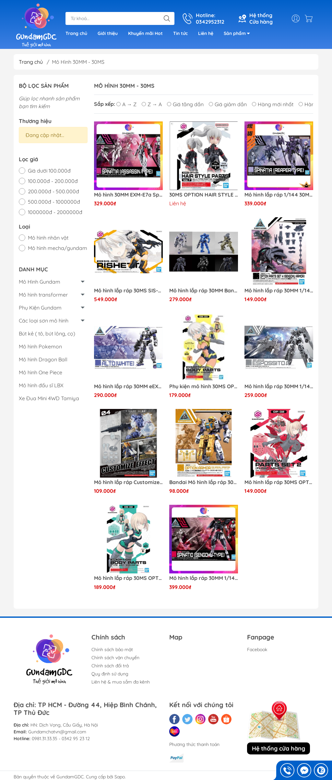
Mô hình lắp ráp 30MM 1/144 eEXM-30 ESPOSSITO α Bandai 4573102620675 (278, 386)
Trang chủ (76, 33)
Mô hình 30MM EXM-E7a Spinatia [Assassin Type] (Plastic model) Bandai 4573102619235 (128, 195)
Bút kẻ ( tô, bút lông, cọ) (47, 333)
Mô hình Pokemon (40, 346)
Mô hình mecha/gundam (57, 248)
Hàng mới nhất (272, 104)
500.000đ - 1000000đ (54, 201)
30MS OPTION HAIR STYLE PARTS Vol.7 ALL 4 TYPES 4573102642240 (203, 195)
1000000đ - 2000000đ (55, 212)
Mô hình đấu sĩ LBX (41, 385)
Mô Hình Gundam (39, 281)
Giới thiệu (108, 33)
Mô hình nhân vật (48, 237)
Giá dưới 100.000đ (49, 170)
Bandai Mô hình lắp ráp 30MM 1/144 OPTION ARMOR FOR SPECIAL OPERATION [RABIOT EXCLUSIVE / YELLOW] (203, 482)
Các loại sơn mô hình (43, 320)
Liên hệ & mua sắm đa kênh (120, 682)
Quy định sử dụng (109, 674)
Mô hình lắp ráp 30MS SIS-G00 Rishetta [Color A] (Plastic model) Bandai (128, 291)
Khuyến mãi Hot (145, 33)
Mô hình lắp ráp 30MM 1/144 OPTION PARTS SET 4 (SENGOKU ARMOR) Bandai (278, 291)
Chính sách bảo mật (112, 649)
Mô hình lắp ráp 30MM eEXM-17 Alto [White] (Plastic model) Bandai (128, 386)
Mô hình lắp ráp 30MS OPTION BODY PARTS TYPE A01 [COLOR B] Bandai (128, 578)
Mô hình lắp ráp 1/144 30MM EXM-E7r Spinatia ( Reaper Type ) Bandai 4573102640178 (278, 195)
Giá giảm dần (228, 104)
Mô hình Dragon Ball (43, 359)
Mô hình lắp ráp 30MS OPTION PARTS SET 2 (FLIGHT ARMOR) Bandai (278, 482)
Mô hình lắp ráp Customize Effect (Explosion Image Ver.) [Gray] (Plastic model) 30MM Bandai (128, 482)
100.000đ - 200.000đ (53, 181)
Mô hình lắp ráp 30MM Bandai (203, 291)
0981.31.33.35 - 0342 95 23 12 (61, 738)
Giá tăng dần (185, 104)
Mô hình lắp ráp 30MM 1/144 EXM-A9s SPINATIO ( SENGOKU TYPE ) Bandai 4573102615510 (203, 578)
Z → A (152, 104)
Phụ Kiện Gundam (40, 307)
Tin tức (180, 33)
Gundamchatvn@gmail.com (57, 732)
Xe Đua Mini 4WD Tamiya (49, 398)
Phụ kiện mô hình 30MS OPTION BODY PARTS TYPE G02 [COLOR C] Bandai (203, 386)
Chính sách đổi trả (110, 666)
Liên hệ (205, 33)
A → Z (126, 104)
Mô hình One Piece (40, 372)
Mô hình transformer (43, 294)
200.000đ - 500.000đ (53, 191)
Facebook (257, 649)
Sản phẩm (239, 34)
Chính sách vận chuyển (115, 658)
